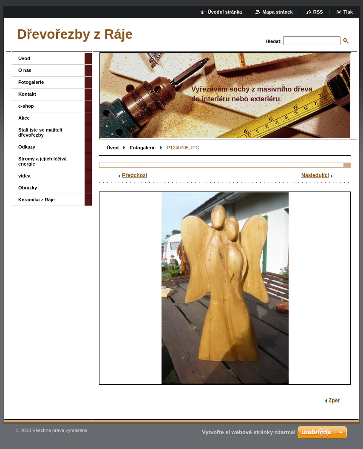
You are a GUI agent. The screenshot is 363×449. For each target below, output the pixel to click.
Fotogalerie (143, 147)
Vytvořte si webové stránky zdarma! (249, 432)
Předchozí (134, 175)
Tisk (348, 11)
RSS (318, 11)
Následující (315, 175)
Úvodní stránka (224, 11)
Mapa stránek (277, 11)
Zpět (334, 400)
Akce (24, 117)
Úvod (113, 147)
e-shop (26, 106)
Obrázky (27, 187)
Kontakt (27, 94)
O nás (24, 70)
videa (24, 175)
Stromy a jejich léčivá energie (42, 161)
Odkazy (26, 146)
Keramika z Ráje (36, 199)
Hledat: (274, 41)
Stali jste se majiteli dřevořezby (40, 132)
